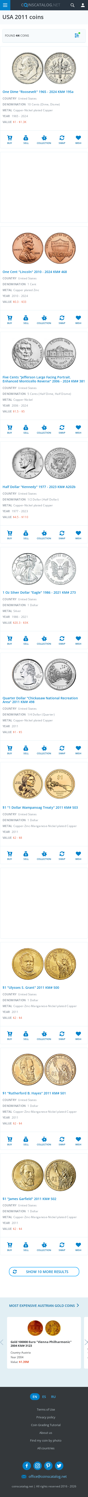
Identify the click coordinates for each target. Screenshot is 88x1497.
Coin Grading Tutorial (46, 1425)
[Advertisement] (44, 187)
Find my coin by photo (45, 1440)
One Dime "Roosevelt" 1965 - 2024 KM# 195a (38, 91)
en (35, 1396)
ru (53, 1396)
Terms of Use (46, 1409)
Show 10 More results (47, 1271)
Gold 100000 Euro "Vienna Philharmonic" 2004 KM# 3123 (41, 1343)
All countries (45, 1448)
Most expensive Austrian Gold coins (42, 1305)
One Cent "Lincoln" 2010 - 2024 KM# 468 (35, 271)
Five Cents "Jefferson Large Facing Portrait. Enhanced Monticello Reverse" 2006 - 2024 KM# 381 (44, 379)
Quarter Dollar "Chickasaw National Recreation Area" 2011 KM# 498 (40, 700)
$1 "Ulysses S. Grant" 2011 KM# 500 (31, 987)
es (44, 1396)
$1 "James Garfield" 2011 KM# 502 (29, 1199)
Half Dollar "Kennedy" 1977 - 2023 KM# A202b (39, 487)
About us (45, 1433)
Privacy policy (45, 1417)
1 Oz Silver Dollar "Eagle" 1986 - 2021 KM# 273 (39, 592)
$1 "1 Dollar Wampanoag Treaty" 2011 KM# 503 (40, 807)
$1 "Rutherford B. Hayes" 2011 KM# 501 (34, 1093)
